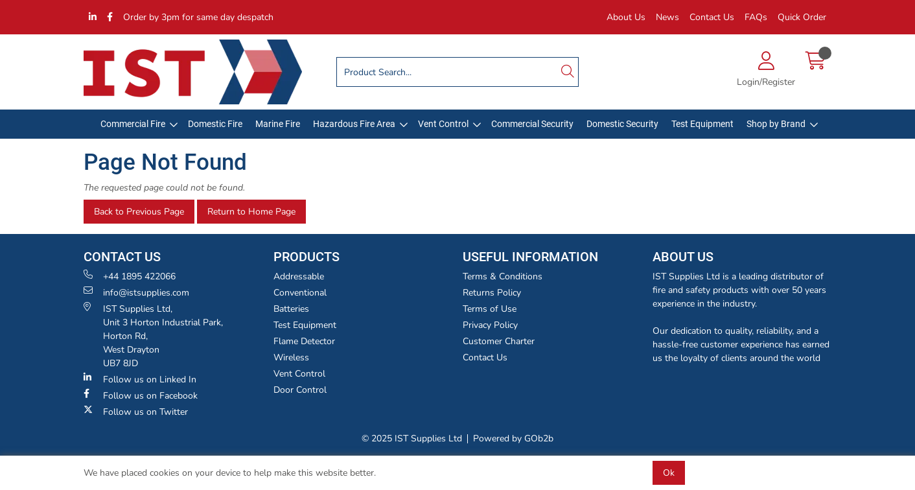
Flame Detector (304, 341)
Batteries (291, 309)
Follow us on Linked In (140, 379)
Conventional (300, 292)
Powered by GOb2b (513, 438)
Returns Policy (492, 292)
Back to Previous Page (139, 211)
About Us (626, 17)
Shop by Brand (776, 124)
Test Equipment (702, 124)
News (667, 17)
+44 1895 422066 (130, 276)
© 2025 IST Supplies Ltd (412, 438)
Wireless (291, 357)
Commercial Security (532, 124)
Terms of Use (489, 309)
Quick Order (802, 17)
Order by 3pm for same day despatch (198, 17)
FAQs (756, 17)
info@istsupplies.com (136, 292)
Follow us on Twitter (136, 411)
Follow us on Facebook (141, 395)
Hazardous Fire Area (354, 124)
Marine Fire (277, 124)
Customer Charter (499, 341)
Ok (669, 473)
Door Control (300, 390)
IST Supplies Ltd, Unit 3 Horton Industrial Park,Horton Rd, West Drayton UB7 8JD (153, 335)
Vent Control (443, 124)
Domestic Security (622, 124)
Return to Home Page (251, 211)
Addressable (298, 276)
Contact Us (711, 17)
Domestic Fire (215, 124)
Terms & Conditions (502, 276)
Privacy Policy (490, 325)
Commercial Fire (132, 124)
